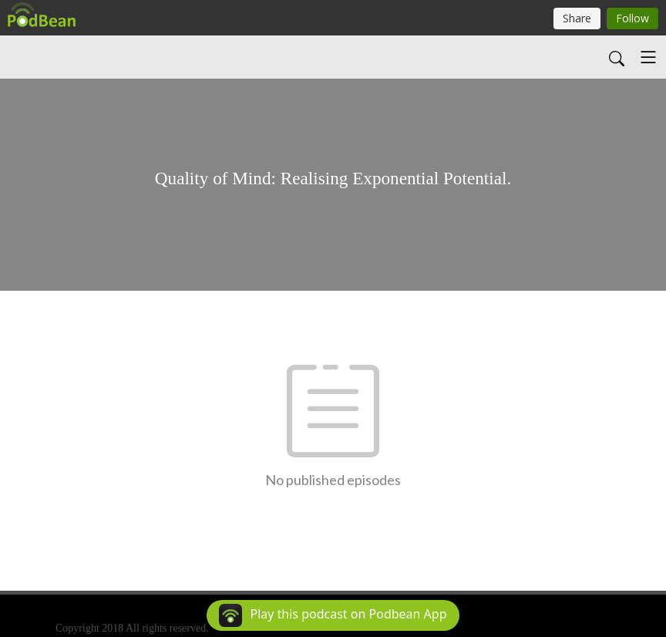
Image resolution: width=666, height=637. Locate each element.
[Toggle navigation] (648, 57)
